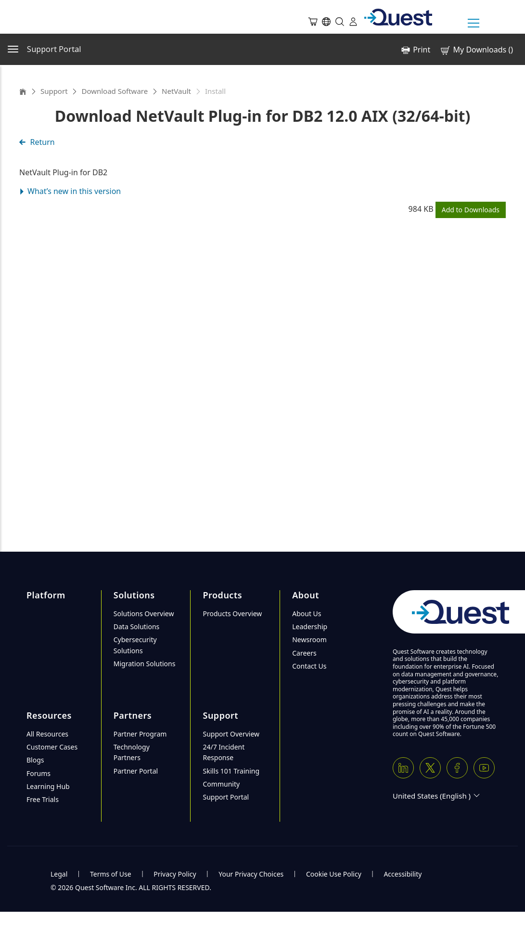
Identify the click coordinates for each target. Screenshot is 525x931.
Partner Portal (136, 771)
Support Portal (226, 797)
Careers (304, 653)
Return (37, 142)
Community (221, 784)
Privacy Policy (175, 874)
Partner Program (140, 733)
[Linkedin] (403, 767)
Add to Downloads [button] (470, 209)
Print (421, 49)
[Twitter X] (430, 767)
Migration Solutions (145, 663)
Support (54, 91)
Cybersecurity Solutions (135, 645)
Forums (38, 773)
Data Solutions (137, 626)
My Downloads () (476, 49)
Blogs (35, 759)
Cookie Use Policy (333, 874)
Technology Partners (132, 752)
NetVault (176, 91)
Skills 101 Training (231, 771)
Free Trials (42, 799)
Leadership (309, 626)
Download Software (114, 91)
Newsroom (309, 639)
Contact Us (309, 666)
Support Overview (231, 733)
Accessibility (403, 874)
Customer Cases (51, 746)
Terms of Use (110, 874)
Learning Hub (48, 786)
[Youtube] (484, 767)
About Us (306, 613)
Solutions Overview (144, 613)
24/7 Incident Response (223, 752)
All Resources (47, 733)
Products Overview (232, 613)
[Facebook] (457, 767)
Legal (59, 874)
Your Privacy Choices (250, 874)
